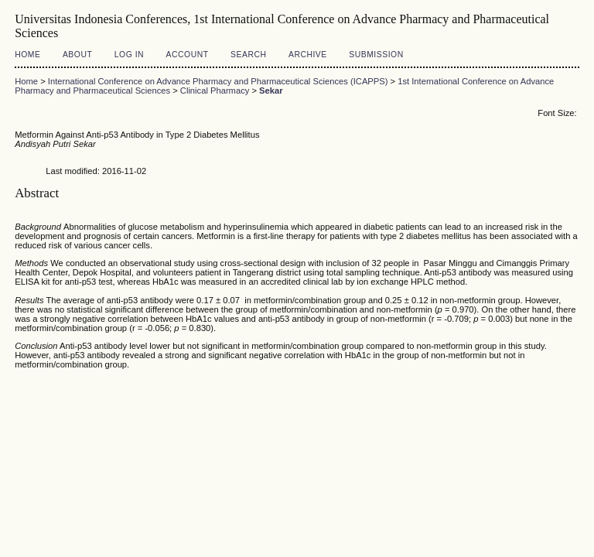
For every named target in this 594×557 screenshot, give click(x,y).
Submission (376, 54)
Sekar (270, 90)
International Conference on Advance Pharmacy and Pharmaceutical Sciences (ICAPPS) (218, 81)
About (77, 54)
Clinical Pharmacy (215, 90)
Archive (307, 54)
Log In (129, 54)
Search (248, 54)
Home (27, 54)
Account (187, 54)
